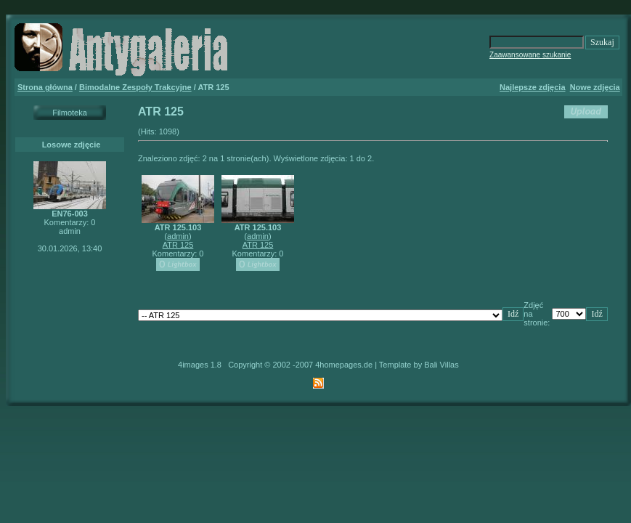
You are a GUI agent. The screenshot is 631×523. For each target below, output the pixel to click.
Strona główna (45, 87)
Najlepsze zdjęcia (533, 87)
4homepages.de (344, 364)
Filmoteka (69, 112)
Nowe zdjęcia (595, 87)
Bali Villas (441, 364)
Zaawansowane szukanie (530, 55)
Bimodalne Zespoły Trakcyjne (135, 87)
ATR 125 (178, 244)
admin (178, 236)
